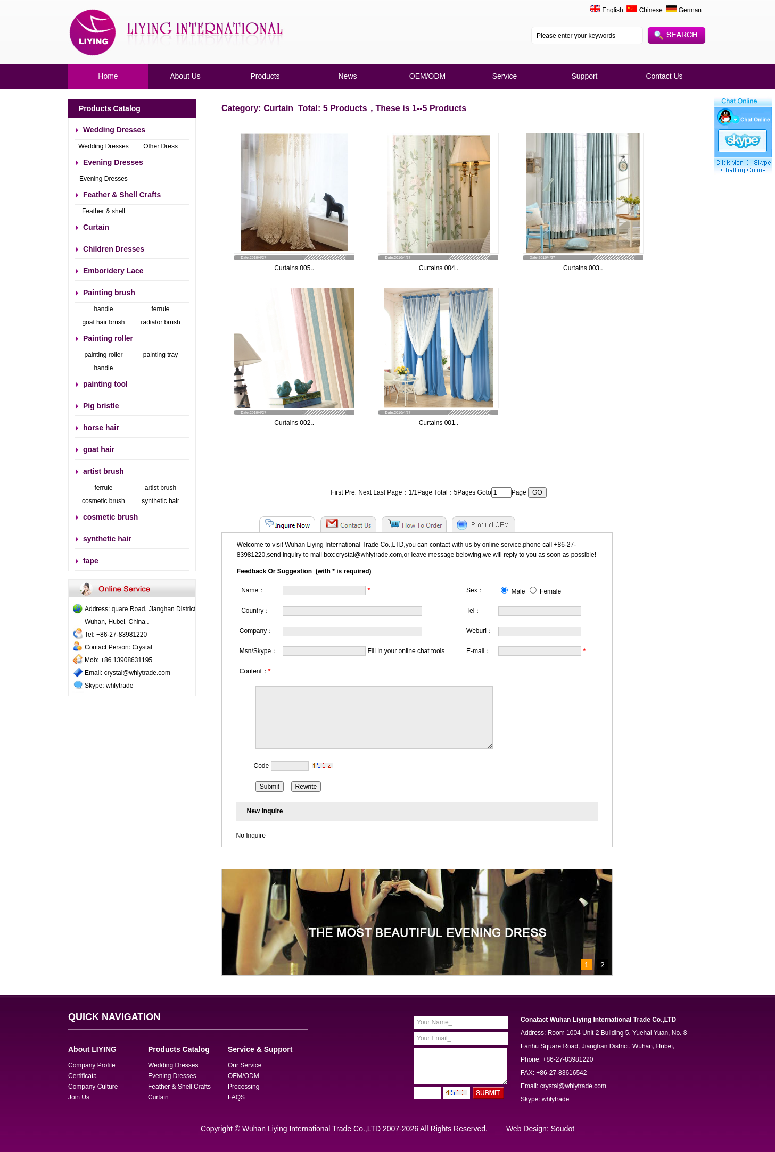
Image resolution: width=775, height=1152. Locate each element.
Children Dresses (113, 249)
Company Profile (92, 1065)
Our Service (244, 1065)
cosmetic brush (103, 501)
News (347, 76)
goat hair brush (103, 322)
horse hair (101, 427)
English (612, 10)
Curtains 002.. (294, 423)
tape (90, 560)
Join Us (78, 1097)
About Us (185, 76)
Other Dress (160, 146)
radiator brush (160, 322)
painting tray (160, 354)
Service (504, 76)
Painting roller (108, 338)
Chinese (644, 10)
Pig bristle (101, 406)
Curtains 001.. (439, 423)
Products (264, 76)
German (684, 10)
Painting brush (109, 292)
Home (108, 76)
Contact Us (664, 76)
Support (584, 76)
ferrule (161, 309)
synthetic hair (160, 501)
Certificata (82, 1076)
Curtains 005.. (294, 268)
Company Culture (93, 1086)
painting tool (105, 384)
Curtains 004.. (439, 268)
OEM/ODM (427, 76)
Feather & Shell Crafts (122, 194)
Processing (243, 1086)
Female (545, 591)
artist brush (103, 471)
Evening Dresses (113, 162)
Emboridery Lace (113, 270)
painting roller (103, 354)
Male (513, 591)
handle (103, 309)
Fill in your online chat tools (406, 651)
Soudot (562, 1128)
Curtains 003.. (583, 268)
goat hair (98, 449)
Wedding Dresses (114, 130)
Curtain (96, 227)
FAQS (236, 1097)
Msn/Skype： (258, 651)
